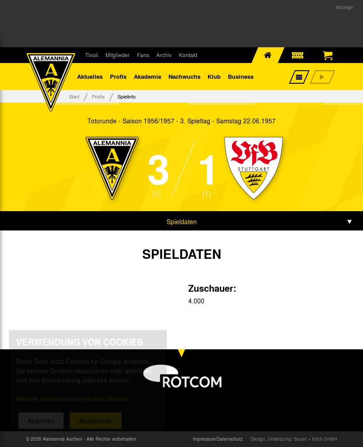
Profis (118, 76)
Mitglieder (117, 55)
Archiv (164, 55)
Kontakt (188, 55)
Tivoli (91, 55)
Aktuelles (90, 76)
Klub (214, 76)
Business (241, 76)
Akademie (147, 76)
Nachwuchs (184, 76)
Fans (143, 55)
